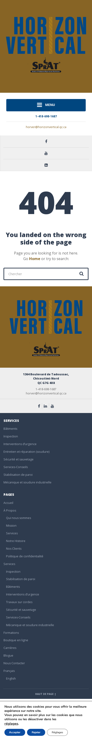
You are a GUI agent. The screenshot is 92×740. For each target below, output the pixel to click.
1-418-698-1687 (46, 116)
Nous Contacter (14, 663)
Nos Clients (13, 549)
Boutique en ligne (15, 640)
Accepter (14, 732)
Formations (11, 633)
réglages (11, 723)
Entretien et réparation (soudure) (26, 452)
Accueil (8, 503)
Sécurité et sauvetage (18, 459)
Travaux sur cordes (19, 602)
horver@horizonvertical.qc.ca (46, 127)
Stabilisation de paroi (18, 475)
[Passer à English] (47, 679)
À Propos (9, 510)
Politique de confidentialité (24, 556)
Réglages (57, 732)
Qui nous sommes (18, 518)
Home (34, 258)
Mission (11, 526)
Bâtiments (10, 429)
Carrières (9, 648)
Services (12, 533)
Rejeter (36, 732)
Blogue (8, 655)
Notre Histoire (15, 541)
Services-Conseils (15, 467)
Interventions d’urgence (20, 444)
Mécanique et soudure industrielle (27, 482)
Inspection (10, 436)
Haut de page (46, 694)
